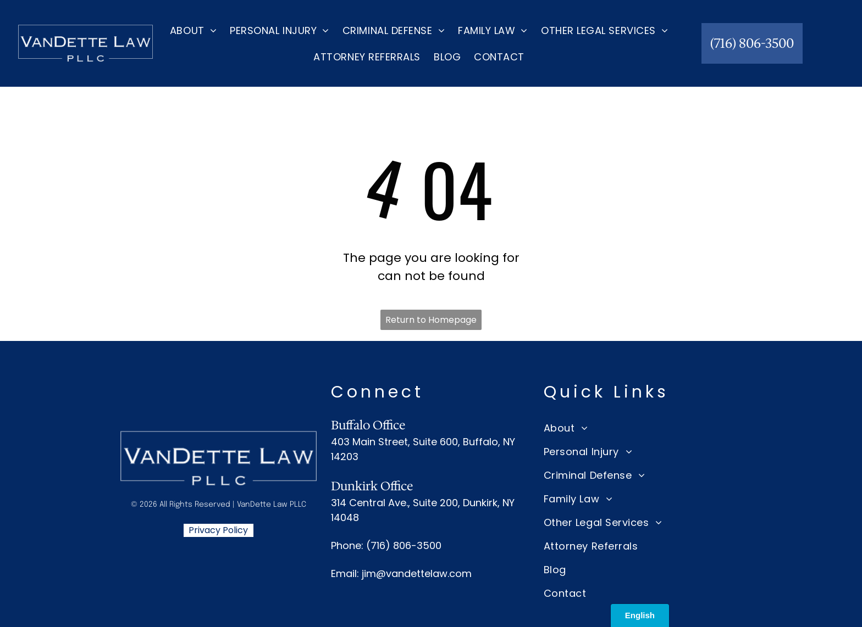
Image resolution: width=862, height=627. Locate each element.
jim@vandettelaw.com (417, 573)
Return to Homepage (431, 320)
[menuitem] (193, 30)
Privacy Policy (218, 530)
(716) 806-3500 (403, 545)
